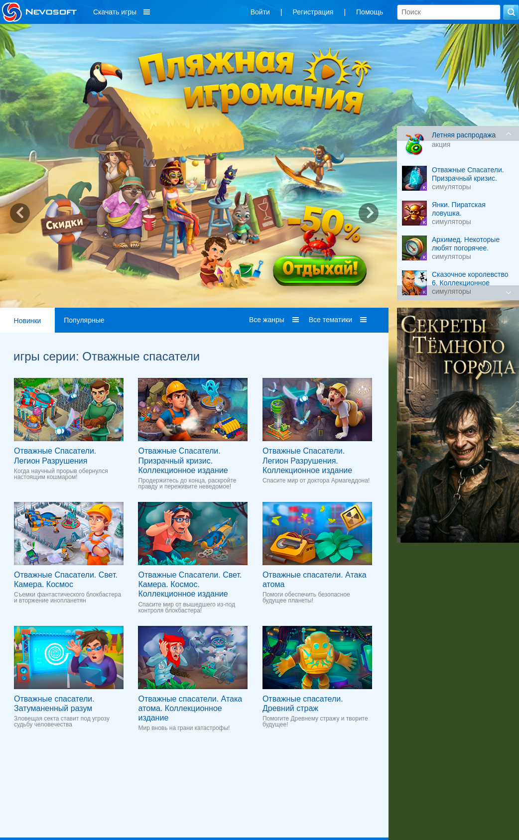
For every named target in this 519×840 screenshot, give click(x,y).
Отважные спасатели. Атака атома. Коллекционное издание (190, 708)
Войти (260, 12)
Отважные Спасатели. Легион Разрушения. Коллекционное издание (307, 460)
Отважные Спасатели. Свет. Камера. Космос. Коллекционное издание (190, 584)
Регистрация (313, 12)
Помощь (369, 12)
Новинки (27, 321)
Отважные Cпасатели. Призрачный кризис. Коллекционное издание (183, 460)
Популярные (84, 320)
